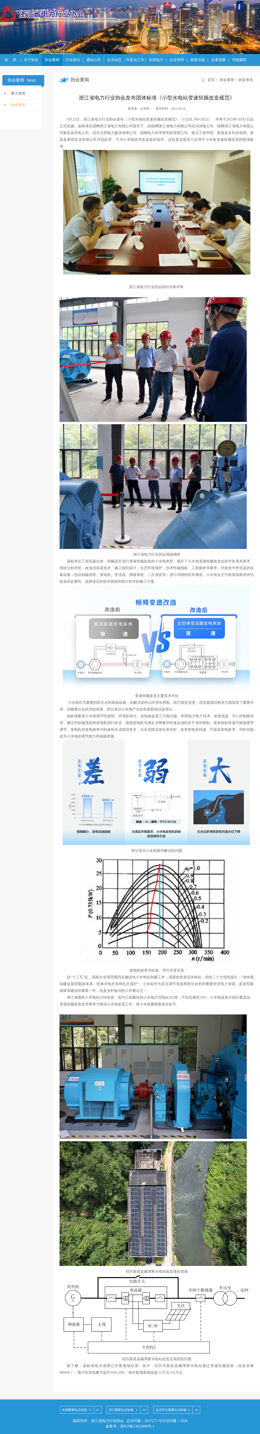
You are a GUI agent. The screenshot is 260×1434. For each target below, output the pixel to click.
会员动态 (114, 60)
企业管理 (177, 60)
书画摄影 (239, 60)
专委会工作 (135, 60)
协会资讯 (18, 105)
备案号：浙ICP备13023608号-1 (130, 1426)
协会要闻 (52, 60)
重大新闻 (18, 93)
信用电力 (156, 60)
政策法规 (197, 60)
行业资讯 (73, 60)
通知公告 (93, 60)
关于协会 (31, 60)
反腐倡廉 (218, 60)
